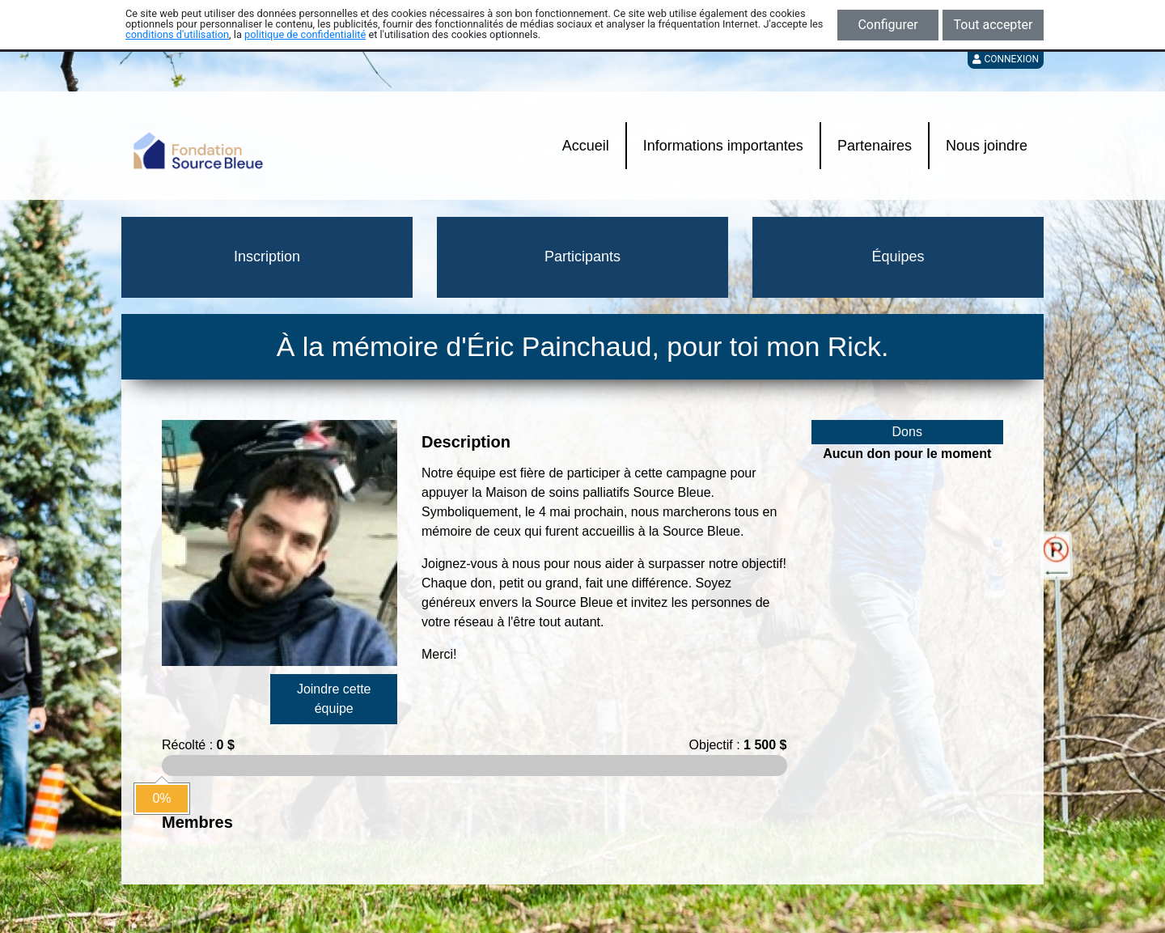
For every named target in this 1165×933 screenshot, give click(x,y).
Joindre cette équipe (334, 698)
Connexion (1005, 59)
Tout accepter (993, 24)
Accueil (585, 146)
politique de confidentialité (305, 34)
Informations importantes (723, 146)
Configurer (887, 24)
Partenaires (874, 146)
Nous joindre (986, 146)
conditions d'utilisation (177, 34)
